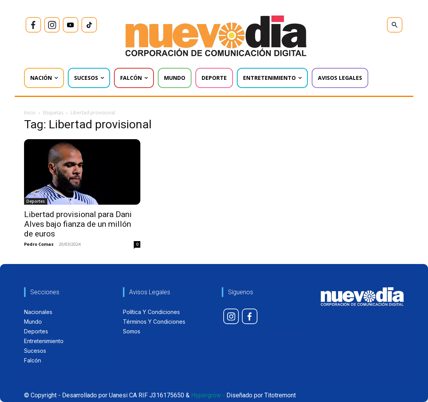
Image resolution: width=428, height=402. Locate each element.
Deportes (35, 201)
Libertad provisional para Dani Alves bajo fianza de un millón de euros (78, 224)
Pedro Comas (39, 244)
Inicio (30, 112)
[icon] (33, 25)
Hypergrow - (208, 395)
